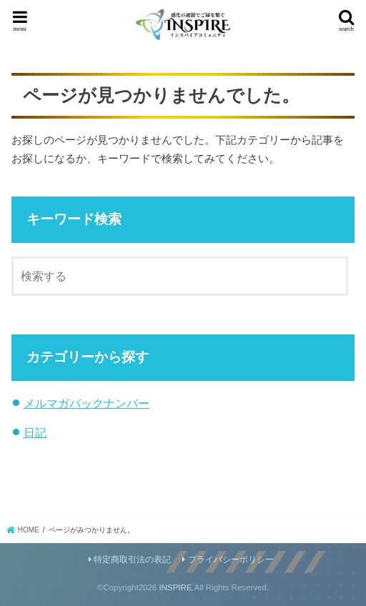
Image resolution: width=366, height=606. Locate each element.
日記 (35, 432)
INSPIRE (175, 587)
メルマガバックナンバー (86, 403)
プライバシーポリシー (231, 559)
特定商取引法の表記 (132, 559)
